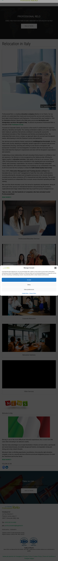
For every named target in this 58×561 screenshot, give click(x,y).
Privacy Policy (32, 293)
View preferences (29, 289)
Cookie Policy (25, 293)
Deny (29, 284)
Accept (29, 279)
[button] (55, 268)
